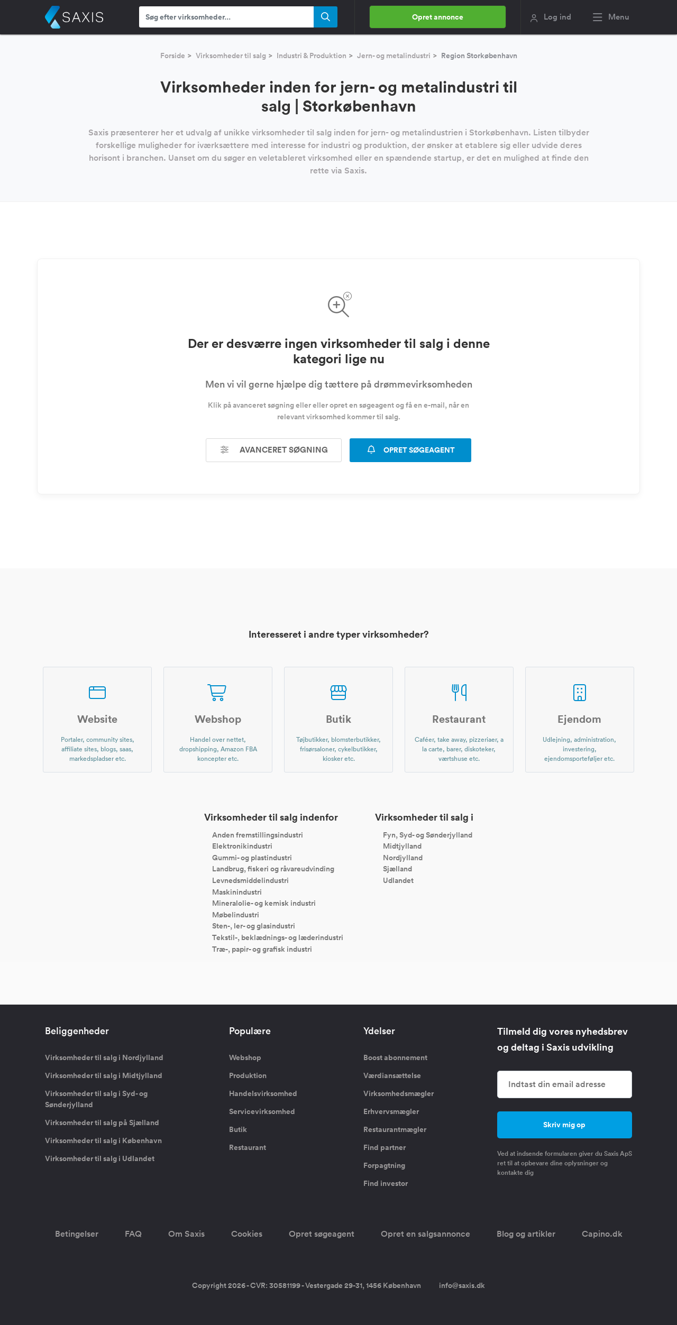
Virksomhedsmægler (398, 1093)
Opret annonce (437, 17)
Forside (172, 55)
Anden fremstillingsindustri (257, 834)
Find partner (384, 1147)
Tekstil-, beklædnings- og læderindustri (277, 937)
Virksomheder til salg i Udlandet (99, 1158)
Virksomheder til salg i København (103, 1140)
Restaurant (247, 1147)
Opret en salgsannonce (425, 1233)
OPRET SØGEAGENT (410, 450)
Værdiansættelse (392, 1075)
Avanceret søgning (273, 449)
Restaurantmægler (394, 1129)
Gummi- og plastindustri (252, 857)
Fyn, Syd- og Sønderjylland (427, 834)
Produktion (248, 1075)
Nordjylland (403, 857)
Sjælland (397, 868)
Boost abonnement (395, 1057)
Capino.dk (602, 1233)
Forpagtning (384, 1165)
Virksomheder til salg (231, 55)
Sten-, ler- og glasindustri (253, 926)
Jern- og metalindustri (394, 55)
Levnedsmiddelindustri (250, 880)
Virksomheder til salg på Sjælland (102, 1122)
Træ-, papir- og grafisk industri (262, 948)
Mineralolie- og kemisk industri (264, 903)
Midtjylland (402, 846)
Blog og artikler (526, 1233)
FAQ (133, 1233)
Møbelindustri (235, 914)
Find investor (385, 1183)
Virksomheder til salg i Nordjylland (104, 1057)
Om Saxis (186, 1233)
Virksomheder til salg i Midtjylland (103, 1075)
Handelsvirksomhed (263, 1093)
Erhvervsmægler (391, 1111)
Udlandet (398, 880)
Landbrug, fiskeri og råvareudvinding (273, 868)
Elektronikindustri (242, 846)
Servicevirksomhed (262, 1111)
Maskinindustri (237, 891)
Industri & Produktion (311, 55)
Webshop (245, 1057)
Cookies (246, 1233)
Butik (238, 1129)
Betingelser (76, 1233)
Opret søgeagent (321, 1233)
